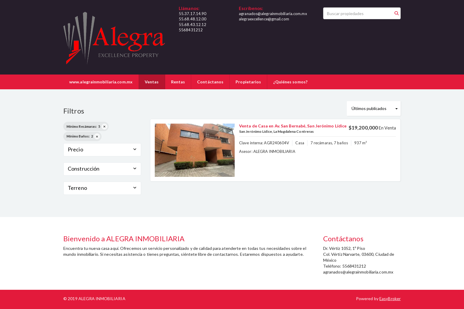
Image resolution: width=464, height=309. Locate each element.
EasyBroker (390, 298)
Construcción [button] (102, 168)
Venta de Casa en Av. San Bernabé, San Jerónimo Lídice (293, 125)
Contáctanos (210, 81)
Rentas (178, 81)
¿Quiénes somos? (290, 81)
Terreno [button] (102, 188)
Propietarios (248, 81)
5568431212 (191, 29)
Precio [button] (102, 149)
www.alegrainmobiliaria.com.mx (101, 81)
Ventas (152, 81)
